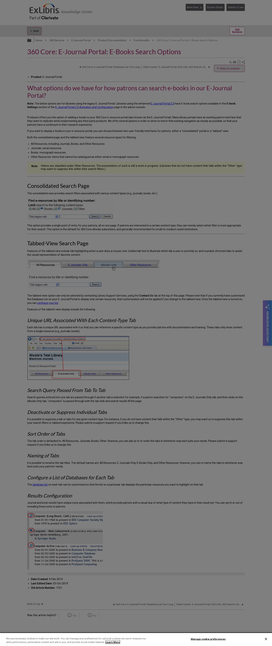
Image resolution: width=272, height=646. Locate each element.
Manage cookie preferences (208, 639)
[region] (136, 639)
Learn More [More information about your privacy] (113, 642)
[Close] (266, 639)
